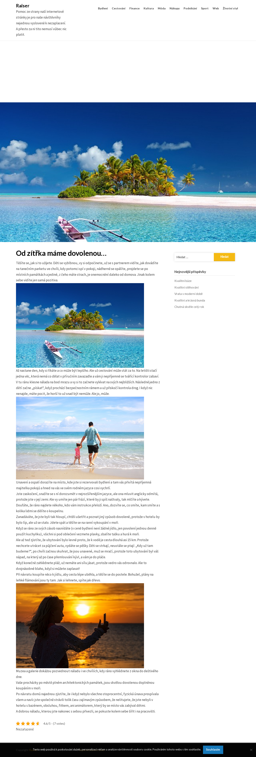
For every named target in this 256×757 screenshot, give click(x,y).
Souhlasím (213, 749)
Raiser (22, 5)
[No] (251, 750)
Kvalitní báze (183, 281)
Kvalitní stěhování (186, 287)
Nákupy (175, 8)
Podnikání (190, 8)
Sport (205, 8)
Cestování (118, 8)
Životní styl (230, 8)
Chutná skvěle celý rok (189, 306)
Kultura (149, 8)
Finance (134, 8)
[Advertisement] (128, 74)
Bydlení (103, 8)
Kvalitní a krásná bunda (189, 300)
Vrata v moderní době (188, 293)
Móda (162, 8)
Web (216, 8)
